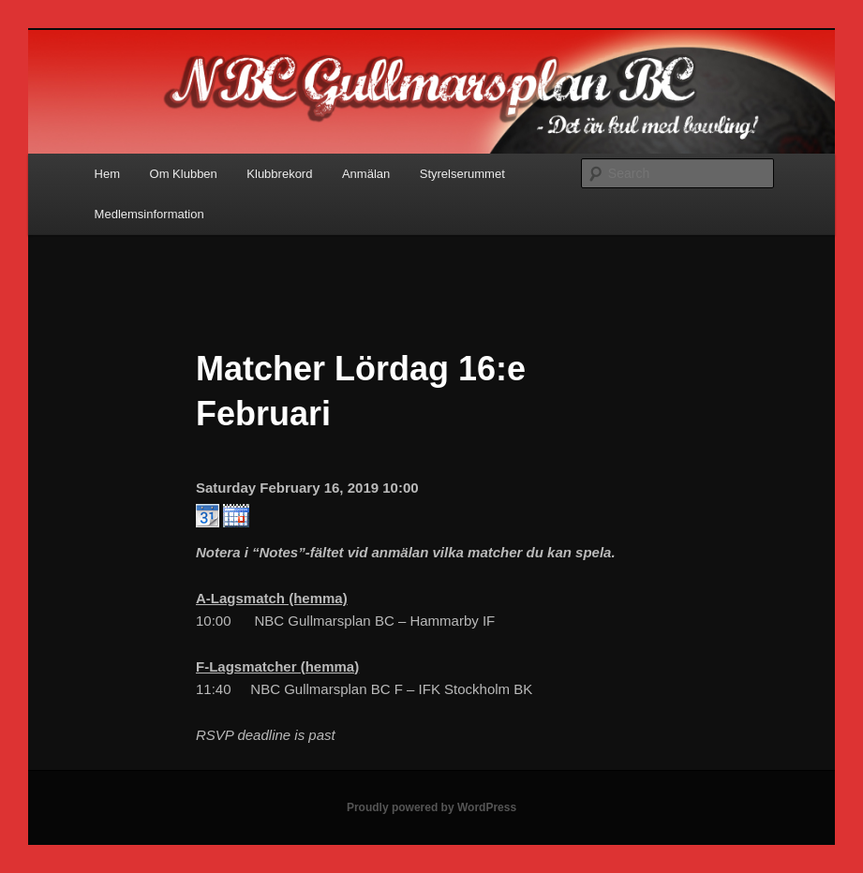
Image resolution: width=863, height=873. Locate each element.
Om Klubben (183, 174)
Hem (107, 174)
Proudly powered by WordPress (431, 807)
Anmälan (366, 174)
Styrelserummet (462, 174)
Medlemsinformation (149, 214)
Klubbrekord (279, 174)
